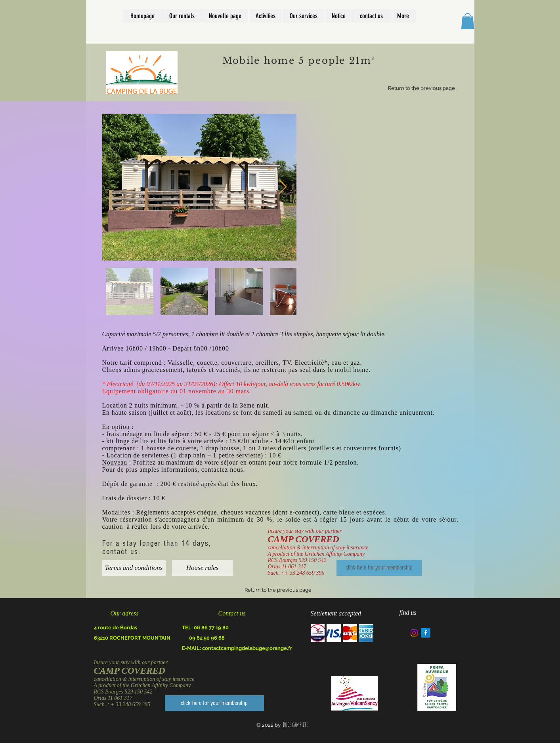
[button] (467, 21)
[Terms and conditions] (134, 568)
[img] (318, 633)
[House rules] (202, 568)
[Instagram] (414, 633)
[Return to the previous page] (422, 88)
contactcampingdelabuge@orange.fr (247, 648)
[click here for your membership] (379, 568)
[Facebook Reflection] (425, 633)
